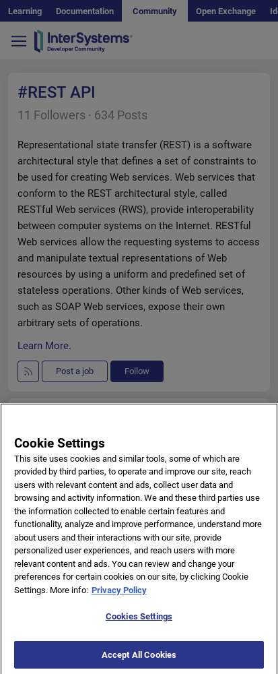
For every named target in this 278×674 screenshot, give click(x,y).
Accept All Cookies (139, 659)
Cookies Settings (139, 620)
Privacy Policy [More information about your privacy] (119, 593)
